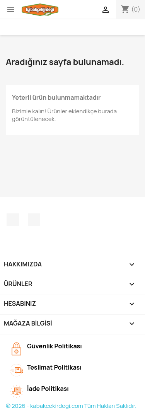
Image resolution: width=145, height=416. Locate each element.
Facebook (13, 219)
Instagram (34, 219)
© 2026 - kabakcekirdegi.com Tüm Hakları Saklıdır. (71, 406)
